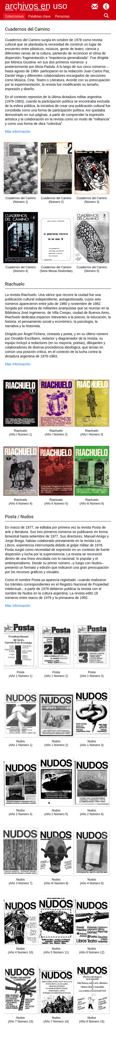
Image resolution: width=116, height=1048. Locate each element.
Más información (17, 132)
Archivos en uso (36, 6)
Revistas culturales (34, 10)
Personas (62, 16)
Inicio (9, 10)
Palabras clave (39, 16)
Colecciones (14, 16)
